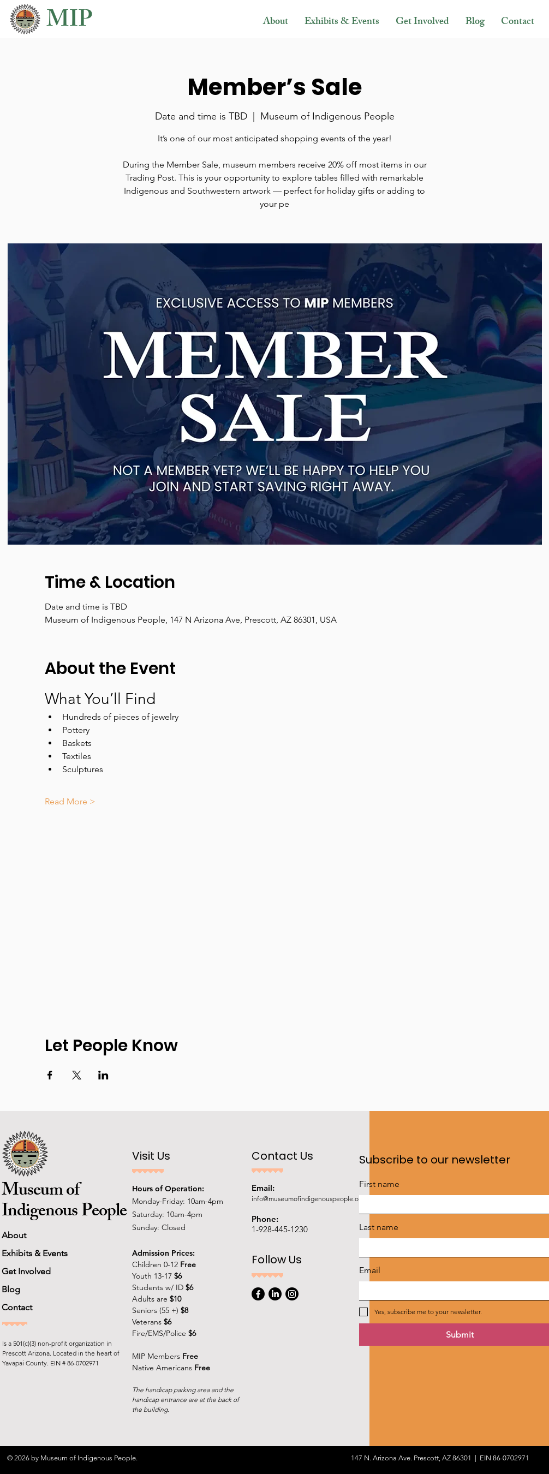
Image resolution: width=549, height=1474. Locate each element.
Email (369, 1270)
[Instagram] (292, 1293)
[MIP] (90, 23)
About (14, 1235)
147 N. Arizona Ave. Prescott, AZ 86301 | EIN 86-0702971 (440, 1458)
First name (379, 1184)
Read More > (70, 801)
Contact (17, 1307)
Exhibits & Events (35, 1253)
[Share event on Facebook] (50, 1075)
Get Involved (26, 1271)
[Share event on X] (76, 1075)
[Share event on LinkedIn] (103, 1075)
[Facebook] (258, 1293)
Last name (378, 1227)
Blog (11, 1289)
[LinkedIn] (275, 1293)
